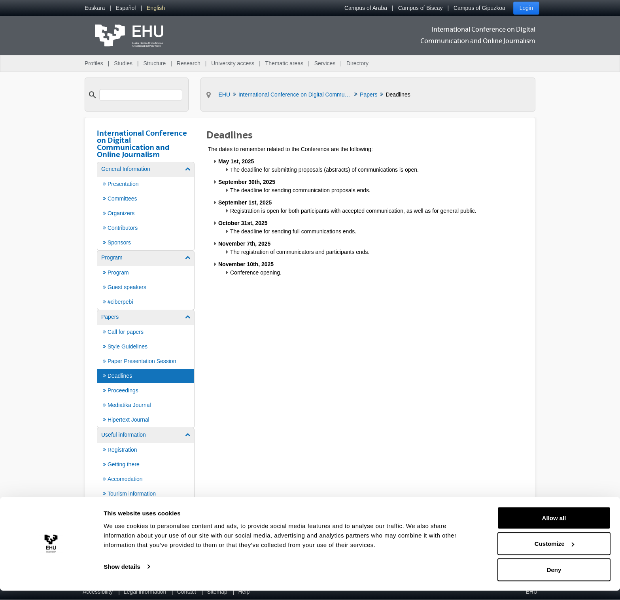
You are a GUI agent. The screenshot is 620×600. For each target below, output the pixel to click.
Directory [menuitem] (357, 63)
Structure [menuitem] (154, 63)
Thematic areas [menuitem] (284, 63)
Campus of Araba (365, 8)
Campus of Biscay (420, 8)
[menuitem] (95, 8)
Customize (554, 553)
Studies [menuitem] (123, 63)
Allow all (554, 527)
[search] (140, 95)
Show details (122, 575)
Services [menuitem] (325, 63)
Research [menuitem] (188, 63)
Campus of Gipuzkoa (479, 8)
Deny (554, 578)
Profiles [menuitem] (94, 63)
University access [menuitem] (232, 63)
